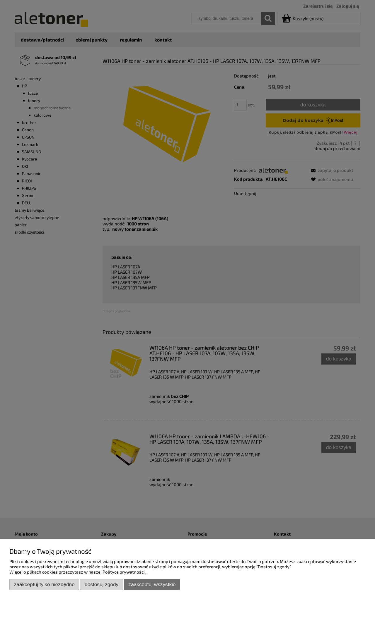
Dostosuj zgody (101, 584)
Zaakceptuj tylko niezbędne (44, 584)
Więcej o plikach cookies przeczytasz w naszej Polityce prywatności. (77, 571)
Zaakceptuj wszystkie (152, 584)
